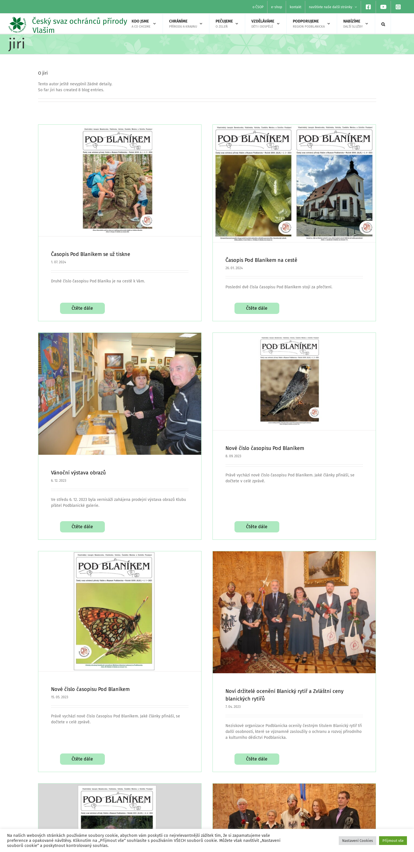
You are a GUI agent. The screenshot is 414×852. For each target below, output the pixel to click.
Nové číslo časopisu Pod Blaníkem (203, 438)
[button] (383, 24)
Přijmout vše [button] (393, 840)
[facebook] (229, 799)
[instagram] (229, 817)
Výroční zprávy (345, 819)
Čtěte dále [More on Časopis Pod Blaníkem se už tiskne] (82, 302)
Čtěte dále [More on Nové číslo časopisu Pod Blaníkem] (123, 656)
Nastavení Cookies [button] (357, 840)
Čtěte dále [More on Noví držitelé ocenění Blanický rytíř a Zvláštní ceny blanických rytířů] (278, 671)
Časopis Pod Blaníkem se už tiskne (90, 254)
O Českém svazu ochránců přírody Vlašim (369, 810)
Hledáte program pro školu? (142, 819)
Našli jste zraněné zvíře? (139, 810)
